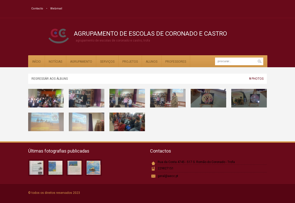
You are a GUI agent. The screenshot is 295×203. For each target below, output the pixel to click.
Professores (175, 61)
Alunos (151, 61)
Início (36, 61)
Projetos (130, 61)
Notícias (55, 61)
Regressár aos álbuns (49, 78)
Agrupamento (81, 61)
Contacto (37, 8)
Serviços (107, 61)
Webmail (56, 8)
